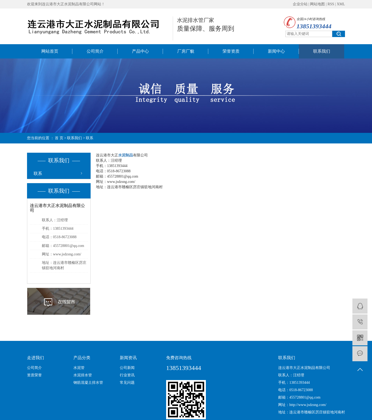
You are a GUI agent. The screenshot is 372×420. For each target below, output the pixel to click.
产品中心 (140, 51)
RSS (330, 4)
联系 (38, 173)
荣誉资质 (231, 51)
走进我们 (35, 357)
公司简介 (95, 51)
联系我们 (321, 51)
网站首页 (49, 51)
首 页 (59, 138)
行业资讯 (127, 375)
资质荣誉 (34, 375)
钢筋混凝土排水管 (88, 383)
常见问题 (127, 383)
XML (341, 4)
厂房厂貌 (185, 51)
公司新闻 (127, 368)
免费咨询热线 (179, 357)
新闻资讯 (128, 357)
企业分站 (300, 4)
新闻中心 (276, 51)
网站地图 (317, 4)
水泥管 (79, 368)
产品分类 (81, 357)
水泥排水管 (82, 375)
